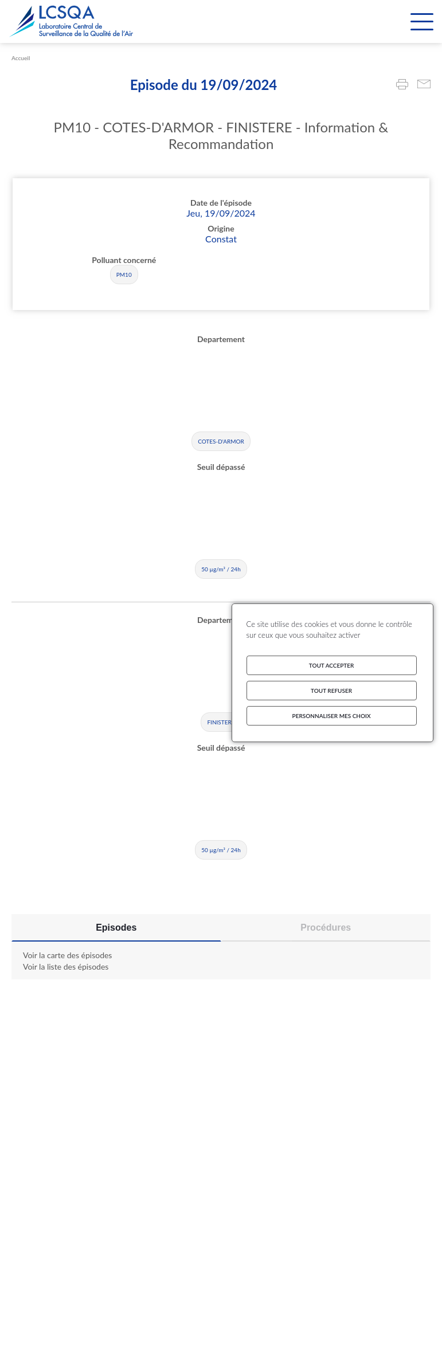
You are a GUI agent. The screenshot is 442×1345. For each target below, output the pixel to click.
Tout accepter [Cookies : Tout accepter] (331, 665)
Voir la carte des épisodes (67, 955)
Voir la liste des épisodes (65, 966)
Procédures (325, 927)
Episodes (116, 927)
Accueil (20, 57)
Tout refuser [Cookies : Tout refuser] (331, 690)
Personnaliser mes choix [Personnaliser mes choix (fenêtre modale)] (331, 715)
